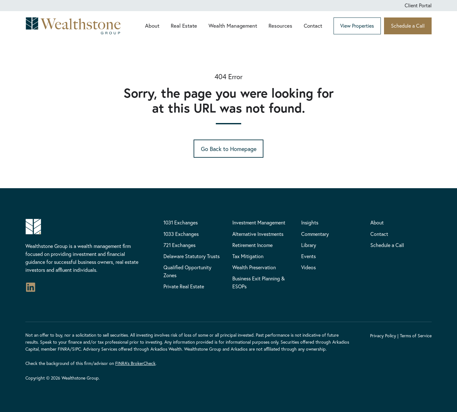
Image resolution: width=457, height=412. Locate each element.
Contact (313, 25)
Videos (308, 267)
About (152, 25)
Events (308, 256)
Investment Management (258, 222)
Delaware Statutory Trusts (191, 256)
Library (308, 245)
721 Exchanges (179, 245)
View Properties (357, 25)
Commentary (315, 233)
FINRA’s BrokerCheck (135, 363)
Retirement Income (252, 245)
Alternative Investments (257, 233)
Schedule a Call (408, 25)
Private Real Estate (183, 286)
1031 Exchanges (180, 222)
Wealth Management (233, 25)
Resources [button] (280, 25)
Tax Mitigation (247, 256)
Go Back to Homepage (228, 149)
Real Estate (184, 25)
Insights (309, 222)
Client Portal (418, 5)
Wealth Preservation (254, 267)
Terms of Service (416, 336)
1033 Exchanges (181, 233)
